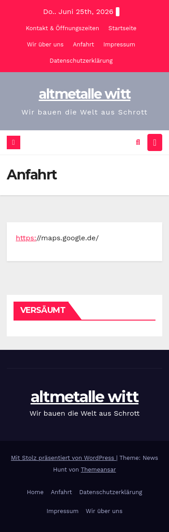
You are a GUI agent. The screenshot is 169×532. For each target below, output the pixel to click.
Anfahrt (83, 44)
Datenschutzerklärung (81, 60)
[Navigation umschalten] (154, 142)
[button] (138, 142)
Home (35, 492)
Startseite (123, 28)
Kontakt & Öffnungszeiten (62, 28)
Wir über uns (45, 44)
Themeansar (98, 469)
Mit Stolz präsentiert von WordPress (63, 457)
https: (26, 238)
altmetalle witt (85, 94)
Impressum (119, 44)
